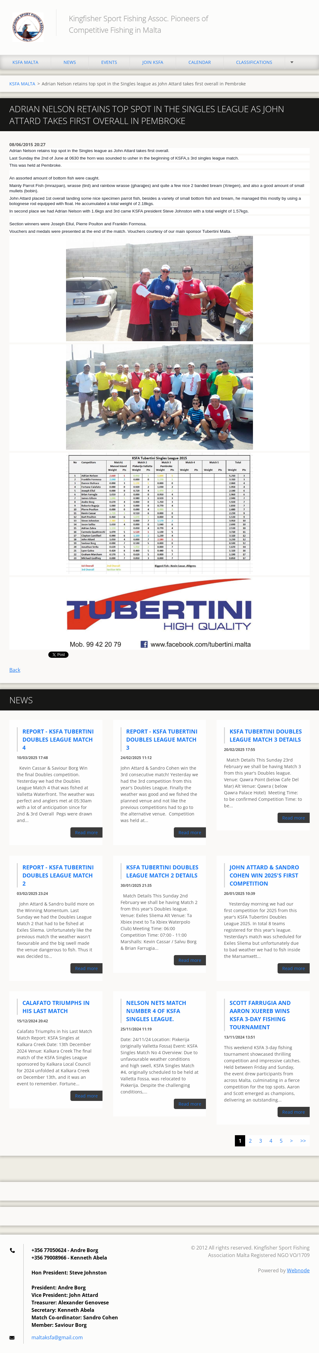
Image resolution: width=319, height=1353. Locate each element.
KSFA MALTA (25, 62)
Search (303, 18)
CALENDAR (199, 62)
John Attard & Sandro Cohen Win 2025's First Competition (264, 875)
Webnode (298, 1270)
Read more (86, 832)
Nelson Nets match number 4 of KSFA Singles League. (156, 1011)
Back (14, 670)
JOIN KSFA (152, 62)
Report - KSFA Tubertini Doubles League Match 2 (58, 875)
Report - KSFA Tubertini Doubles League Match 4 (58, 739)
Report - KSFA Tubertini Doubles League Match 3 (162, 739)
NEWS (70, 62)
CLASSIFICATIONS (254, 62)
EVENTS (109, 62)
